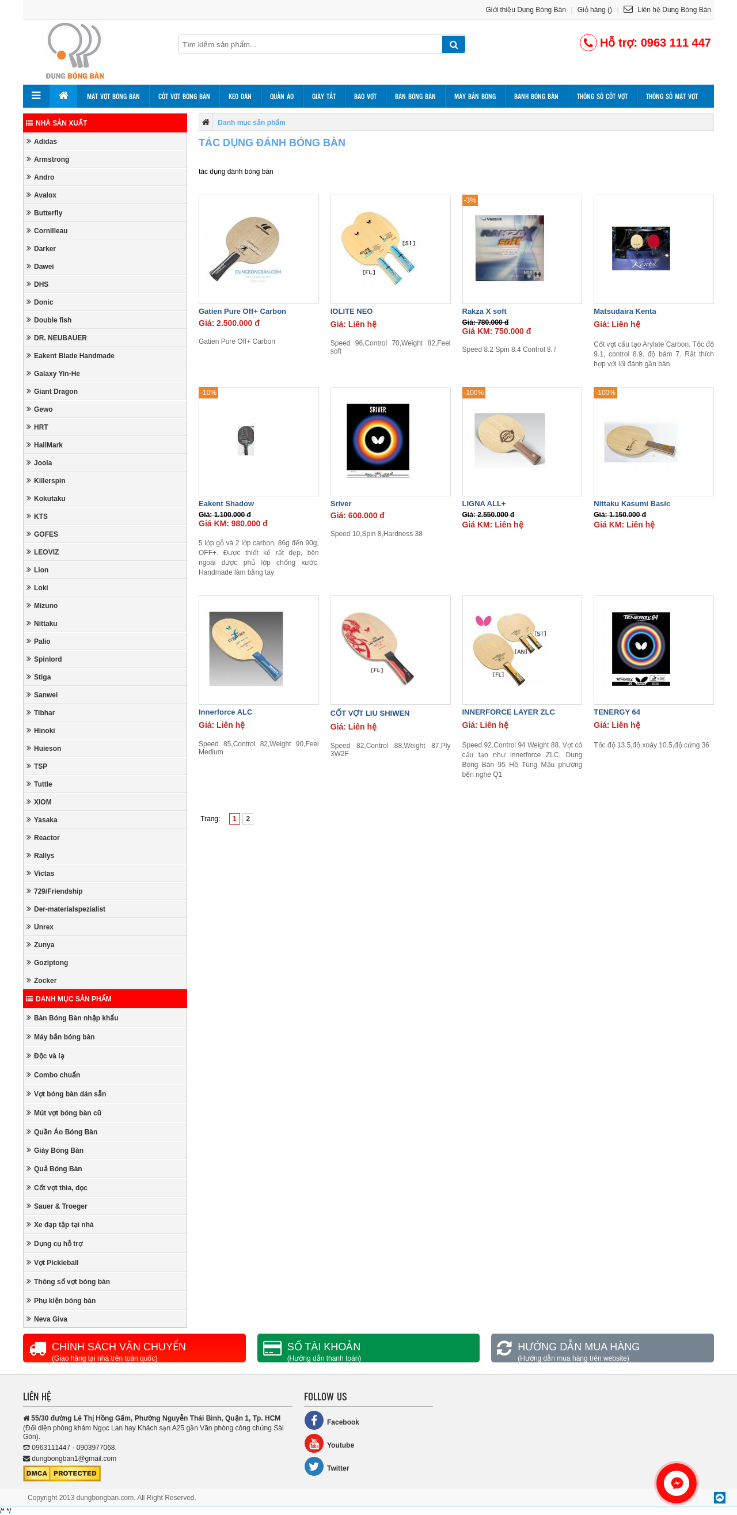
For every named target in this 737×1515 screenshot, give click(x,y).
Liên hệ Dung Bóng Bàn (667, 10)
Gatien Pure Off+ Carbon (242, 311)
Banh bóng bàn (536, 96)
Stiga (38, 677)
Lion (37, 569)
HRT (37, 427)
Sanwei (42, 694)
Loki (37, 587)
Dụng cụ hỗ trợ (54, 1243)
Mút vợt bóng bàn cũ (63, 1112)
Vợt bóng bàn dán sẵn (66, 1093)
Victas (40, 873)
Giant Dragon (52, 391)
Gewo (39, 409)
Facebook (331, 1420)
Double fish (48, 320)
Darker (41, 248)
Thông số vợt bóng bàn (68, 1281)
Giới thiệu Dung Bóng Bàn (526, 10)
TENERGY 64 (617, 712)
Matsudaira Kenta (625, 311)
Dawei (40, 266)
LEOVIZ (42, 552)
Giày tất (324, 96)
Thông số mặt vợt (672, 96)
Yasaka (42, 819)
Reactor (43, 837)
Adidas (41, 141)
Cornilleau (47, 230)
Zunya (40, 944)
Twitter (326, 1466)
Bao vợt (365, 96)
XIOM (39, 802)
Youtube (329, 1443)
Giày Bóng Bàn (54, 1150)
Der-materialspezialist (65, 909)
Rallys (40, 855)
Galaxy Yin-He (53, 373)
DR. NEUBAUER (56, 337)
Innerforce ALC (225, 712)
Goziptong (47, 962)
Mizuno (42, 605)
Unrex (40, 926)
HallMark (44, 445)
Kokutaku (46, 498)
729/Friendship (54, 891)
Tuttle (39, 784)
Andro (40, 177)
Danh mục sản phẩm (69, 999)
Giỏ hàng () (595, 10)
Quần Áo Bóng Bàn (61, 1131)
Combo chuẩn (53, 1074)
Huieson (43, 748)
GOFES (42, 534)
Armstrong (47, 159)
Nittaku (42, 623)
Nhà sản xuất (56, 123)
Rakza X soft (484, 311)
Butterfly (44, 212)
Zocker (41, 980)
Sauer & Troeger (57, 1206)
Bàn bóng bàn (415, 96)
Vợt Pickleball (52, 1262)
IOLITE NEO (351, 311)
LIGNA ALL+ (484, 503)
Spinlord (44, 659)
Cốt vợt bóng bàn (184, 96)
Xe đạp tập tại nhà (60, 1224)
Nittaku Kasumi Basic (632, 503)
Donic (39, 302)
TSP (36, 766)
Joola (39, 462)
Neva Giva (46, 1319)
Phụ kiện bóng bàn (61, 1300)
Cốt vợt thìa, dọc (57, 1187)
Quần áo (282, 96)
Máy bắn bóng (475, 96)
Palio (38, 641)
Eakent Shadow (226, 503)
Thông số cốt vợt (602, 96)
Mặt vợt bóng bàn (113, 96)
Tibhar (40, 712)
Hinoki (40, 730)
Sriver (341, 503)
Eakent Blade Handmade (70, 355)
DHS (37, 284)
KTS (37, 516)
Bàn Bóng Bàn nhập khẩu (72, 1017)
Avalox (41, 195)
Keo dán (240, 96)
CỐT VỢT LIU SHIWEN (370, 713)
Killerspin (46, 480)
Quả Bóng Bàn (54, 1168)
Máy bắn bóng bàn (60, 1036)
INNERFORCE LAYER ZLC (508, 712)
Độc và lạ (45, 1055)
